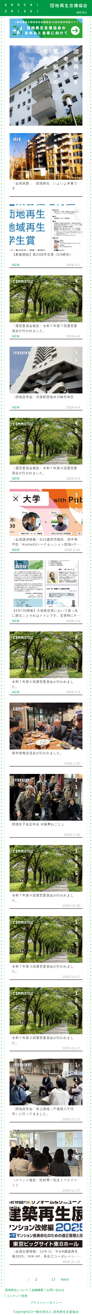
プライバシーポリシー (46, 1302)
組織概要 (37, 1290)
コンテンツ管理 (17, 1296)
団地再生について (16, 1290)
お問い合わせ (55, 1290)
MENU (82, 12)
